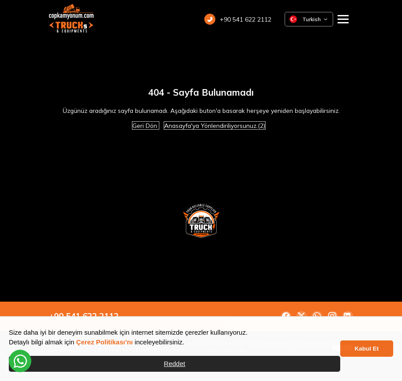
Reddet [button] (174, 363)
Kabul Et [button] (367, 348)
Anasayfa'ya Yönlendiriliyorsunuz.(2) (214, 125)
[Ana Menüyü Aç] (343, 19)
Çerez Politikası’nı (104, 342)
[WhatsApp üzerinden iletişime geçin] (20, 361)
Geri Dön (145, 125)
